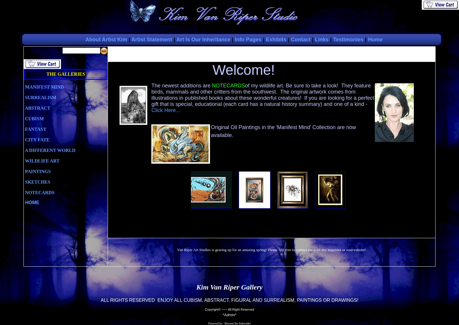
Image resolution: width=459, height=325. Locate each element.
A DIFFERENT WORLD (49, 150)
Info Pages (248, 40)
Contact (301, 40)
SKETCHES (37, 182)
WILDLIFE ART (42, 160)
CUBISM (34, 118)
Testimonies (348, 40)
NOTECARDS (39, 192)
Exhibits (276, 40)
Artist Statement (151, 40)
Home (375, 40)
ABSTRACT (37, 108)
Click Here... (165, 110)
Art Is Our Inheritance (203, 40)
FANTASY (35, 129)
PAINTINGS (37, 171)
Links (322, 40)
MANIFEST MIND (44, 86)
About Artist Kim (106, 40)
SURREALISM (40, 97)
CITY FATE (37, 139)
